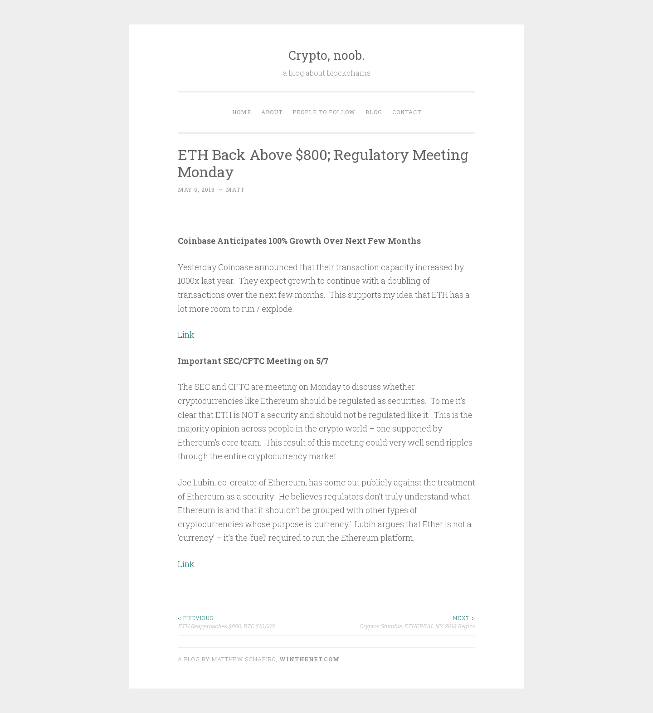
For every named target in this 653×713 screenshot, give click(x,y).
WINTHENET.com (309, 659)
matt (235, 189)
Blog (373, 112)
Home (241, 112)
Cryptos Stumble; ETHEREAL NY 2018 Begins (400, 622)
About (272, 112)
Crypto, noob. (326, 55)
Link (186, 334)
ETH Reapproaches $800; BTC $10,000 (252, 622)
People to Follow (324, 112)
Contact (406, 112)
